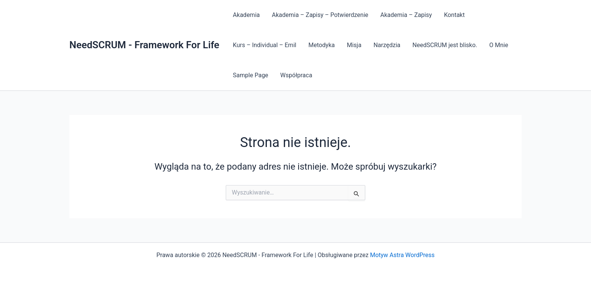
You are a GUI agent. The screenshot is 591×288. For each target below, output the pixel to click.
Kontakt (454, 14)
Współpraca (296, 75)
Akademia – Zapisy (406, 14)
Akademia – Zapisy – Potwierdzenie (320, 14)
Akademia (246, 14)
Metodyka (321, 45)
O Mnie (498, 45)
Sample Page (250, 75)
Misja (354, 45)
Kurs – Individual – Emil (264, 45)
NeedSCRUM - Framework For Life (144, 45)
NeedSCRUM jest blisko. (444, 45)
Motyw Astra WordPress (402, 255)
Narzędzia (387, 45)
